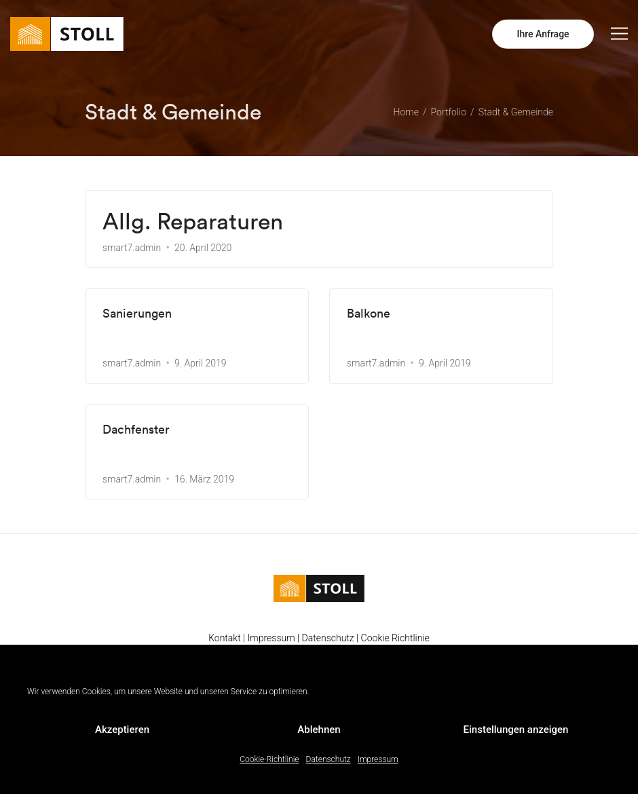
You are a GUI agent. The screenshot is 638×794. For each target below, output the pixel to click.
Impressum (378, 759)
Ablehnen (318, 729)
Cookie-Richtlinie (269, 759)
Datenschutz (328, 759)
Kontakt (224, 637)
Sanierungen (137, 313)
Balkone (368, 313)
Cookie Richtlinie (395, 637)
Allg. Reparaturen (192, 221)
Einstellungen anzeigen (516, 729)
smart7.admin (131, 247)
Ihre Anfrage (543, 34)
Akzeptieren (122, 729)
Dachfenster (136, 429)
